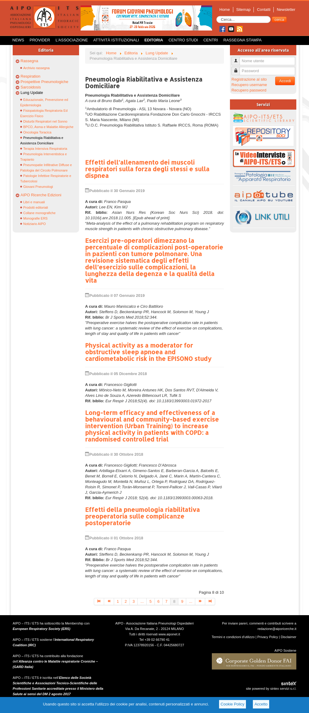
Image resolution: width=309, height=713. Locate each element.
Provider (40, 40)
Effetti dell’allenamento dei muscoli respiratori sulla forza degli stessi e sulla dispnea (147, 168)
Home (224, 9)
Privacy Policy (267, 637)
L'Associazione (72, 40)
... (142, 601)
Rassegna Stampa (242, 40)
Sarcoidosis (31, 87)
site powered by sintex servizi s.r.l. (271, 688)
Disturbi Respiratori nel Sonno (45, 121)
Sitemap (243, 9)
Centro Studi (183, 40)
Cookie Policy (232, 704)
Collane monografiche (39, 213)
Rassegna (29, 61)
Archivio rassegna (36, 68)
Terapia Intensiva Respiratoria (45, 148)
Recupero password (248, 90)
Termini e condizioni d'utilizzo (233, 637)
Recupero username (249, 84)
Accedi (285, 81)
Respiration (30, 76)
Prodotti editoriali (35, 207)
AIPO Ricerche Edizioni (41, 195)
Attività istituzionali (116, 40)
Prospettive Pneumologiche (44, 81)
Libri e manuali (34, 202)
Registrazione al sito (249, 79)
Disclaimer (288, 637)
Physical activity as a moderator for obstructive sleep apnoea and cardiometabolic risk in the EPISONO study (148, 351)
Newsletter (286, 9)
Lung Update (32, 92)
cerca (279, 19)
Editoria (154, 40)
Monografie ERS (35, 218)
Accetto (260, 704)
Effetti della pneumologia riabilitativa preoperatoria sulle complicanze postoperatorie (142, 516)
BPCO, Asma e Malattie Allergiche (48, 127)
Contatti (263, 9)
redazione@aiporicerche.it (276, 629)
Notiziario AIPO (34, 224)
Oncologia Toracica (37, 132)
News (18, 40)
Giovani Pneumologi (38, 186)
